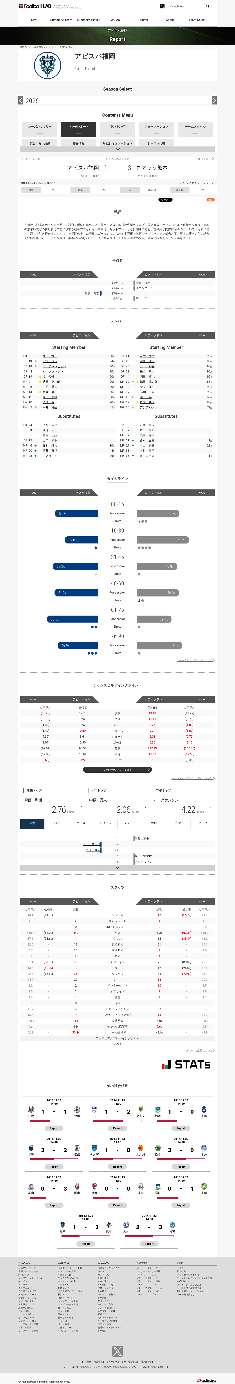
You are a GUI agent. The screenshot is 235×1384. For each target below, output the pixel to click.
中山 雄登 (147, 445)
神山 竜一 (50, 356)
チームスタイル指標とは (189, 1288)
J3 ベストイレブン (146, 1294)
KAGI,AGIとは (184, 1281)
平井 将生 (50, 407)
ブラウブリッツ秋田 (68, 1278)
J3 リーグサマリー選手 (148, 1291)
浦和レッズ (23, 1274)
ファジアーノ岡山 (27, 1321)
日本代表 (181, 1271)
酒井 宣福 (50, 450)
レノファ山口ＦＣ (106, 1307)
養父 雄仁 (147, 387)
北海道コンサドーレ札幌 (70, 1268)
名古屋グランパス (27, 1304)
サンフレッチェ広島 (28, 1324)
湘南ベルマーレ (65, 1298)
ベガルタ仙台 (64, 1274)
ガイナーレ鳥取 (105, 1304)
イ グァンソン (53, 371)
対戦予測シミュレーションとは (192, 1291)
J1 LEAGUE (24, 1263)
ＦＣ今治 (62, 1321)
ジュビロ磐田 (64, 1311)
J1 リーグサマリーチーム (149, 1268)
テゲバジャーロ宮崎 (68, 1331)
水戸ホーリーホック (28, 1271)
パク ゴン (50, 361)
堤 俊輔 (48, 376)
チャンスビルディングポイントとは (192, 778)
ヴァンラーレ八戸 (67, 1271)
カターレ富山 (64, 1307)
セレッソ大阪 (25, 1314)
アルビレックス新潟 (68, 1304)
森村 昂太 (50, 445)
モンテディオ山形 (67, 1281)
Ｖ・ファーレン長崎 (28, 1331)
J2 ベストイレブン (146, 1284)
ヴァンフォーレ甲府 (68, 1301)
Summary (142, 1263)
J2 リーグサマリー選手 (148, 1281)
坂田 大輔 (50, 397)
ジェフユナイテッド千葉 (30, 1278)
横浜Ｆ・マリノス (27, 1298)
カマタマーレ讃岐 (106, 1311)
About (170, 20)
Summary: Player (88, 20)
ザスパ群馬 (103, 1274)
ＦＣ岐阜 (102, 1291)
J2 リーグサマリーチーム (149, 1278)
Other (180, 1263)
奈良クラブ (103, 1301)
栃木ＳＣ (102, 1271)
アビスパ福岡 (83, 168)
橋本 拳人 (147, 371)
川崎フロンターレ (27, 1294)
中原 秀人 (50, 387)
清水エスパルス (26, 1301)
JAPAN (115, 20)
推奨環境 (98, 1361)
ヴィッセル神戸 (26, 1317)
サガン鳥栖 (63, 1324)
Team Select (197, 20)
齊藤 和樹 (147, 402)
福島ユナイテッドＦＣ (109, 1268)
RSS (210, 199)
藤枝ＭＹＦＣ (64, 1314)
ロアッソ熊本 (152, 168)
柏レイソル (23, 1281)
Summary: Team (61, 20)
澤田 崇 (146, 397)
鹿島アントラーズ (27, 1268)
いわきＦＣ (63, 1284)
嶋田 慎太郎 (149, 381)
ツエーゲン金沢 (105, 1288)
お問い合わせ (145, 1361)
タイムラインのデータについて (195, 660)
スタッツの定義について (198, 1050)
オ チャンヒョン (54, 366)
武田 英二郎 (51, 381)
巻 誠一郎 (147, 456)
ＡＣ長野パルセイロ (108, 1284)
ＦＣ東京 (22, 1284)
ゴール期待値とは (186, 1294)
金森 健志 (50, 392)
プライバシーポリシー (115, 1361)
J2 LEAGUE (63, 1263)
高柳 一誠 (147, 392)
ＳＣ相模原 (103, 1278)
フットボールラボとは (188, 1274)
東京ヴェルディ (26, 1288)
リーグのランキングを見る (117, 769)
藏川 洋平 (147, 361)
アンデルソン (149, 407)
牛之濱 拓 (50, 456)
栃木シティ (63, 1288)
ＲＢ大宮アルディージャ (70, 1291)
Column (143, 20)
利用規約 (87, 1361)
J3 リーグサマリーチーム (149, 1288)
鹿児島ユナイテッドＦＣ (110, 1327)
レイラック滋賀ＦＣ (108, 1294)
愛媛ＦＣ (102, 1314)
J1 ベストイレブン (146, 1274)
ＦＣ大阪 (102, 1298)
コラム (180, 1268)
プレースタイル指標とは (189, 1284)
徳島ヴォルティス (67, 1317)
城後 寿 (48, 402)
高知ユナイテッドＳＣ (109, 1317)
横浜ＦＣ (62, 1294)
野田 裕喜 (147, 366)
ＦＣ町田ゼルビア (27, 1291)
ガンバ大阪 (23, 1311)
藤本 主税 (147, 440)
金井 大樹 (147, 356)
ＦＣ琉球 (102, 1331)
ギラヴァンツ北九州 (108, 1321)
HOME (34, 20)
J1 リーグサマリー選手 (148, 1271)
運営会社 (132, 1361)
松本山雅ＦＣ (104, 1281)
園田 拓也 (147, 376)
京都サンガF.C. (25, 1307)
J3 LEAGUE (103, 1263)
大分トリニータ (65, 1327)
